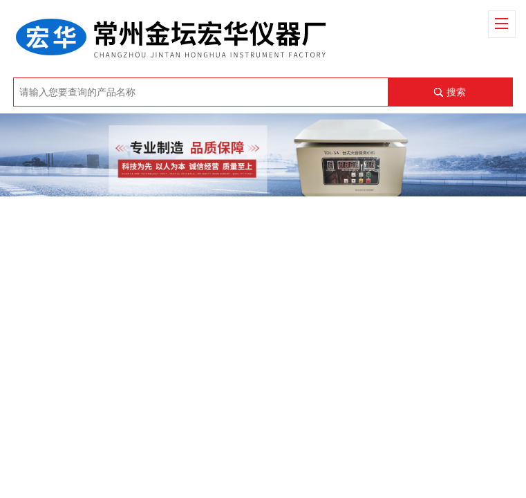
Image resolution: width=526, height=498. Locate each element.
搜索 (456, 92)
